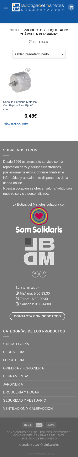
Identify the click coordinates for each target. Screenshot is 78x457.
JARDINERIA (13, 384)
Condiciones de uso (21, 432)
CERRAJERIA (13, 352)
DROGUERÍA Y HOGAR (21, 392)
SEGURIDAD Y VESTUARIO (24, 400)
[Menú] (5, 7)
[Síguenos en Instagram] (42, 274)
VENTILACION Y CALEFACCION (28, 408)
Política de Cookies (55, 432)
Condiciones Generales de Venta (39, 435)
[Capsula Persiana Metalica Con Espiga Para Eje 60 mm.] (20, 82)
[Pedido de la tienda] (38, 54)
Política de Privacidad (39, 438)
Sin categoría (16, 344)
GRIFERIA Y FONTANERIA (23, 368)
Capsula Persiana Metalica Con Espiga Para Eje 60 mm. (20, 105)
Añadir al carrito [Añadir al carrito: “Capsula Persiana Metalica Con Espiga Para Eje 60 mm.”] (16, 123)
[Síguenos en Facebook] (35, 274)
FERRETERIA (13, 360)
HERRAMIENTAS (16, 376)
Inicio (14, 30)
